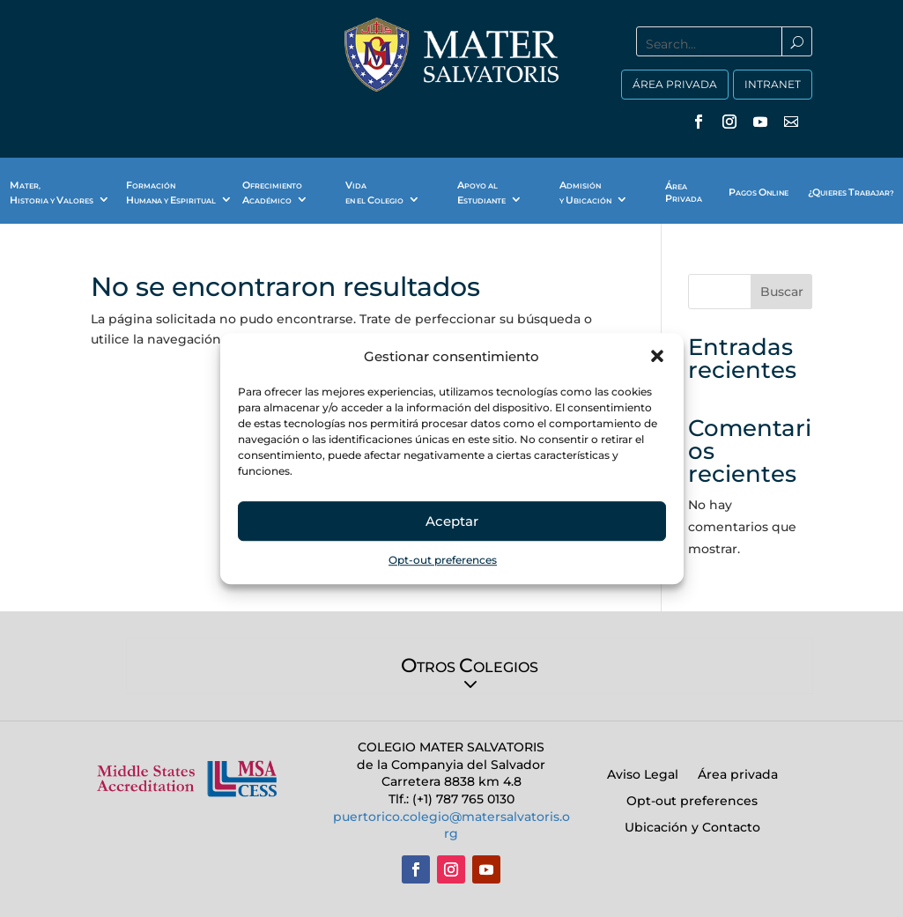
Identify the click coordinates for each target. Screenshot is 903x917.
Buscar (781, 292)
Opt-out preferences (443, 560)
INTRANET (772, 84)
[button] (657, 357)
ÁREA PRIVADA (675, 84)
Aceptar (452, 521)
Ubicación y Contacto (692, 828)
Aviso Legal (642, 775)
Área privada (738, 775)
